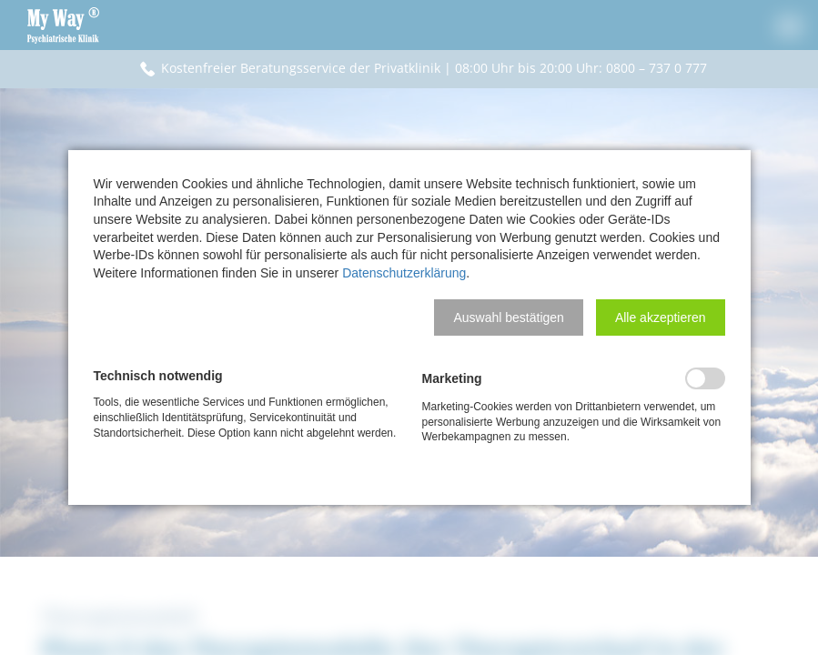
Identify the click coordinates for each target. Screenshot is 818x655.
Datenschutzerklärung (404, 273)
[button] (508, 317)
